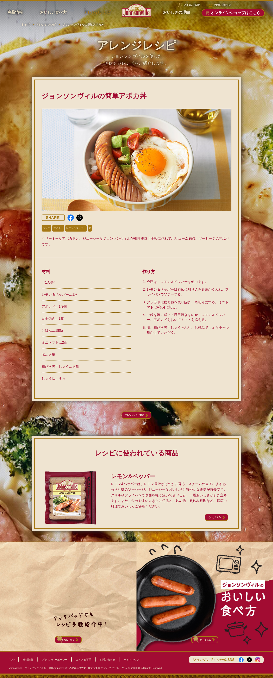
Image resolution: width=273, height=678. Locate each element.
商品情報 (15, 12)
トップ (25, 24)
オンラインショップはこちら (235, 13)
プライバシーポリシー (54, 662)
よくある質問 (191, 5)
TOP (12, 662)
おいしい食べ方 (53, 12)
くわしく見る (208, 522)
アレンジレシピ (97, 12)
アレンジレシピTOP (133, 417)
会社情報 (28, 662)
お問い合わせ (222, 5)
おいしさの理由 (176, 12)
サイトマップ (131, 662)
